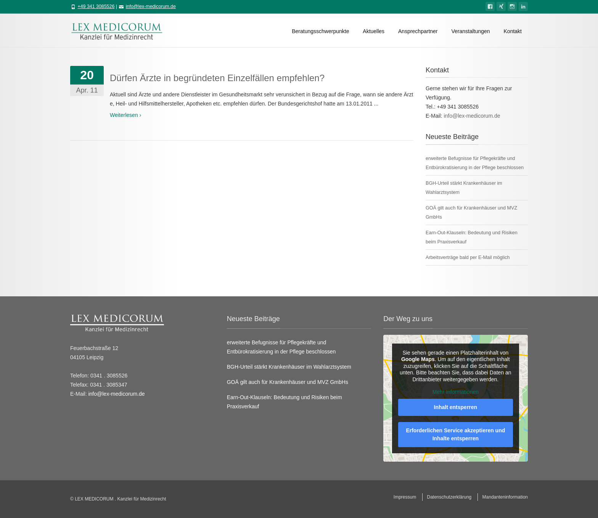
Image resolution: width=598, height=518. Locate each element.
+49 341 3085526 (95, 6)
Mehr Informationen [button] (455, 392)
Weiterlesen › (125, 115)
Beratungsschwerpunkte (320, 31)
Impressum (405, 497)
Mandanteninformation (505, 497)
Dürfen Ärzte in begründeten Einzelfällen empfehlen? (217, 78)
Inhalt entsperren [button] (455, 407)
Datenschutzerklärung (449, 497)
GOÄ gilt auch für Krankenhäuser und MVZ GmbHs (287, 382)
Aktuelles (373, 31)
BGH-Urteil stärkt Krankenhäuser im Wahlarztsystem (289, 367)
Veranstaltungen (470, 31)
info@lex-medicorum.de (151, 6)
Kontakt (513, 31)
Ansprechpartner (418, 31)
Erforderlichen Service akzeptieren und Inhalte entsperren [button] (455, 434)
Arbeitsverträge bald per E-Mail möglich (468, 257)
